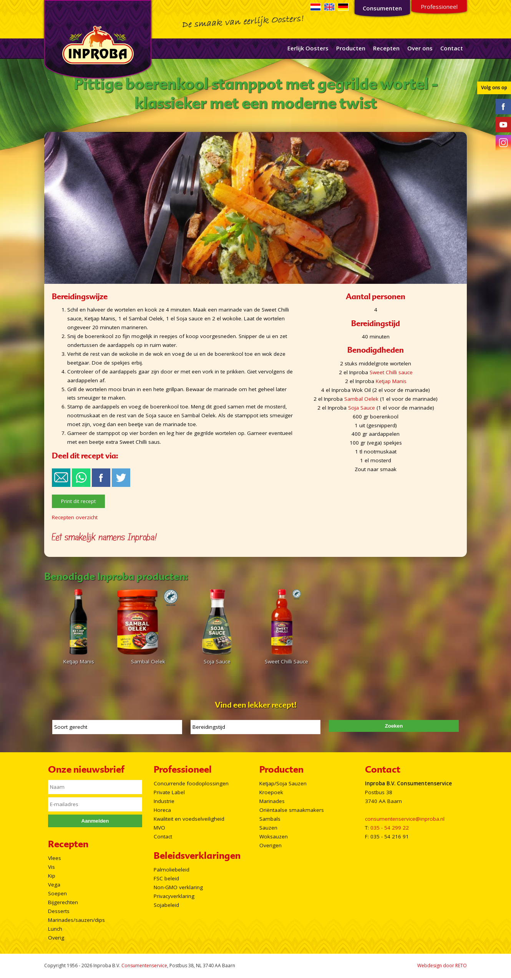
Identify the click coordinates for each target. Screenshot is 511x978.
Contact (451, 48)
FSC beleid (166, 878)
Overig (56, 937)
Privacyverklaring (174, 896)
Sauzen (268, 827)
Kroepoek (271, 792)
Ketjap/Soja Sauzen (283, 783)
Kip (51, 875)
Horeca (162, 809)
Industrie (164, 801)
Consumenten (382, 8)
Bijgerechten (63, 902)
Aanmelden (95, 821)
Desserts (59, 911)
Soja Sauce (361, 407)
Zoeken (394, 726)
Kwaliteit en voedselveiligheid (189, 818)
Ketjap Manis (391, 381)
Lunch (55, 928)
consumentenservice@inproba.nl (405, 818)
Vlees (54, 858)
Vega (54, 884)
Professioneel (439, 6)
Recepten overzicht (75, 517)
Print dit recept (78, 501)
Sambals (269, 818)
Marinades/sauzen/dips (76, 919)
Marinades (272, 801)
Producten (350, 48)
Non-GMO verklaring (178, 887)
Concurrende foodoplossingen (191, 783)
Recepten (386, 48)
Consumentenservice (144, 965)
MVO (159, 827)
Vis (51, 866)
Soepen (57, 893)
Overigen (270, 845)
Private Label (169, 792)
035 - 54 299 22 (389, 827)
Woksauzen (273, 836)
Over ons (420, 48)
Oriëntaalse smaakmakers (291, 809)
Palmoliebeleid (171, 869)
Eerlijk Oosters (307, 48)
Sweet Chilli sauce (391, 372)
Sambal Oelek (361, 398)
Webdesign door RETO (442, 965)
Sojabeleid (166, 904)
